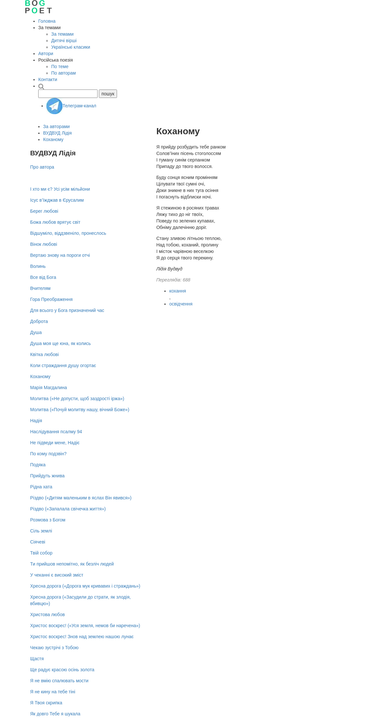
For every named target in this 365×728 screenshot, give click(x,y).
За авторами (56, 126)
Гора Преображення (51, 299)
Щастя (37, 658)
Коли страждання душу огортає (63, 365)
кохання (177, 290)
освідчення (181, 303)
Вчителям (40, 288)
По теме (59, 66)
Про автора (42, 167)
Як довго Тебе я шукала (55, 713)
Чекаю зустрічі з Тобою (54, 647)
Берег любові (44, 211)
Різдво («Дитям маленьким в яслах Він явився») (81, 497)
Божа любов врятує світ (55, 222)
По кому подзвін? (48, 453)
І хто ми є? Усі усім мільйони (60, 189)
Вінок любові (43, 244)
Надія (36, 420)
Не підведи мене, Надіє (54, 442)
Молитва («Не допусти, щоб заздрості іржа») (77, 398)
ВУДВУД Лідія (57, 133)
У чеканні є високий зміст (56, 575)
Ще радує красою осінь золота (62, 669)
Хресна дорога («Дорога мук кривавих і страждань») (85, 586)
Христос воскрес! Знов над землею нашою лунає (82, 636)
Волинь (38, 266)
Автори (45, 53)
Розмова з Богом (47, 519)
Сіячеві (37, 541)
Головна (46, 21)
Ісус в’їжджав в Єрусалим (57, 200)
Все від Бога (43, 277)
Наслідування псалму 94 (56, 431)
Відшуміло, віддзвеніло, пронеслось (68, 233)
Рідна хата (41, 486)
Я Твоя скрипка (46, 702)
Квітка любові (44, 354)
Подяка (38, 464)
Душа (36, 332)
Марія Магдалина (48, 387)
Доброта (39, 321)
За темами (62, 34)
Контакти (47, 79)
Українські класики (70, 47)
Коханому (53, 139)
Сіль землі (41, 530)
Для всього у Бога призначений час (67, 310)
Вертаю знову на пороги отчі (60, 255)
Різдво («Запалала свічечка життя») (68, 508)
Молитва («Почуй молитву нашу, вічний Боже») (79, 409)
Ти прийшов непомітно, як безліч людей (72, 564)
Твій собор (41, 552)
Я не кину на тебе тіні (52, 691)
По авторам (63, 73)
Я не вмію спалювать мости (59, 680)
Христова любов (47, 614)
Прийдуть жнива (47, 475)
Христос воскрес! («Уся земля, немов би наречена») (85, 625)
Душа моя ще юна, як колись (60, 343)
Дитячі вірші (64, 40)
